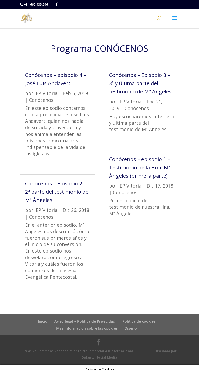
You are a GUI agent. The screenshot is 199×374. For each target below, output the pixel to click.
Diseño (131, 328)
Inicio (42, 321)
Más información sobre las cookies (87, 328)
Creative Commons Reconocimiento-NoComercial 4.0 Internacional (77, 351)
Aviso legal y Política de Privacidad (84, 321)
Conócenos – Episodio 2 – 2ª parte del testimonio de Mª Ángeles (56, 192)
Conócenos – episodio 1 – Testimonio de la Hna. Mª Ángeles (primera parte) (139, 167)
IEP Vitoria (46, 93)
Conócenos (41, 100)
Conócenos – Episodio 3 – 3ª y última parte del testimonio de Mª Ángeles (140, 83)
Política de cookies (138, 321)
